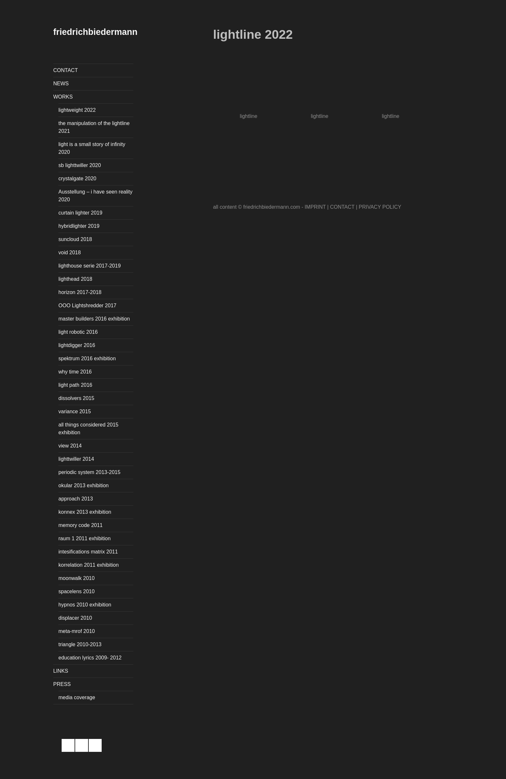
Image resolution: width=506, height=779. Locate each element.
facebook (68, 745)
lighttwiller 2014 (76, 459)
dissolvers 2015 (76, 398)
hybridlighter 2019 (78, 226)
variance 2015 (74, 411)
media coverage (76, 697)
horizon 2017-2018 (79, 292)
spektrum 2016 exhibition (87, 358)
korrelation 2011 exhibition (88, 565)
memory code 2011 (80, 525)
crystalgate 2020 (77, 178)
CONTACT (65, 70)
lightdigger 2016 (76, 345)
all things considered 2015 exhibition (88, 428)
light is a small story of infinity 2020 (91, 148)
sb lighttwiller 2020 (79, 165)
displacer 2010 (75, 618)
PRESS (62, 684)
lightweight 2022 (77, 110)
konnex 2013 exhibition (84, 512)
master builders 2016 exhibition (94, 318)
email (95, 745)
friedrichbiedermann (95, 32)
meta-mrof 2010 (76, 631)
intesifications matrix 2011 (88, 551)
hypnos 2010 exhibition (84, 604)
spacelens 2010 (76, 591)
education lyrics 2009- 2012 (90, 657)
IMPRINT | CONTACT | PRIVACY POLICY (353, 207)
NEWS (61, 83)
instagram (81, 745)
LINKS (60, 671)
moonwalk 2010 (76, 578)
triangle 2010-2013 (79, 644)
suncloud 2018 (75, 239)
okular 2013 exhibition (83, 485)
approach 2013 (75, 498)
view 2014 (70, 445)
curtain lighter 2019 (80, 213)
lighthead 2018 (75, 279)
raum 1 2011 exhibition (84, 538)
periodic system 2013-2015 (89, 472)
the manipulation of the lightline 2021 (94, 127)
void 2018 (69, 252)
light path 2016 (75, 385)
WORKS (63, 97)
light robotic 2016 (78, 332)
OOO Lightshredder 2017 (87, 305)
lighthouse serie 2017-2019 (89, 265)
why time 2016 (75, 371)
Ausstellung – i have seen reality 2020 (95, 195)
